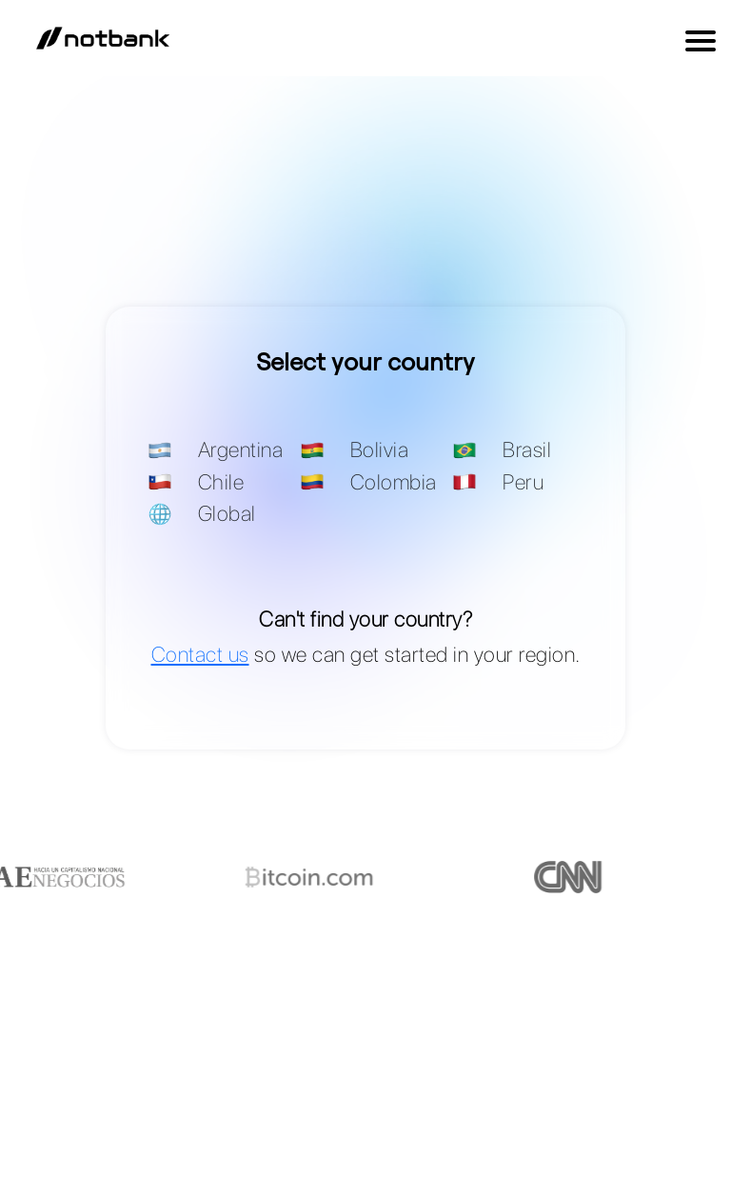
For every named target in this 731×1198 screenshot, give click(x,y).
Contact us (200, 654)
